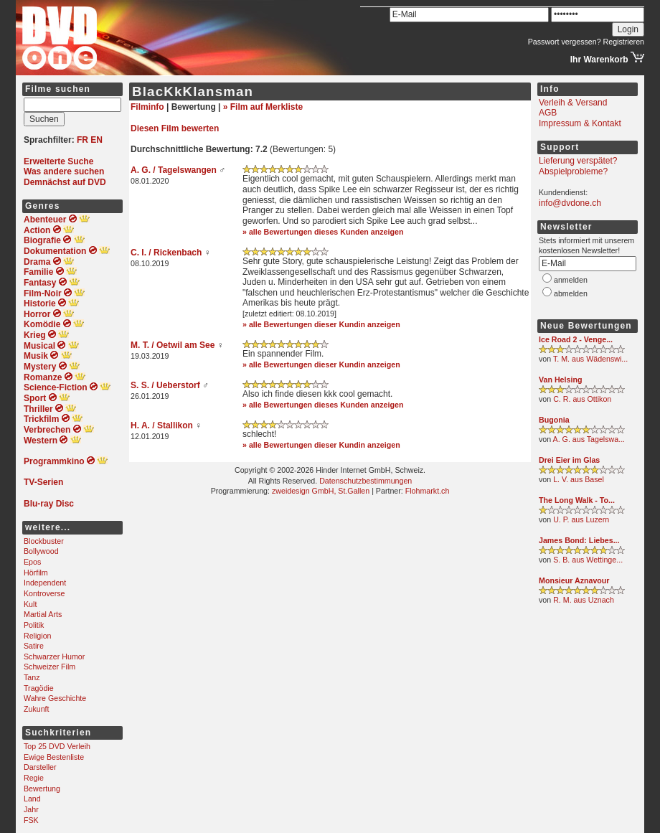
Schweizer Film (49, 666)
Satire (34, 645)
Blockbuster (44, 541)
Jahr (31, 809)
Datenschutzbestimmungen (365, 480)
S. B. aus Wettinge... (588, 559)
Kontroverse (44, 593)
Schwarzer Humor (54, 656)
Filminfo (147, 107)
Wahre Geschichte (55, 698)
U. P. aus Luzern (581, 519)
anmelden (571, 280)
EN (96, 140)
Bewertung (42, 788)
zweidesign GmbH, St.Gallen (320, 490)
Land (32, 798)
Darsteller (40, 767)
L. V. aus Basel (578, 479)
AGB (548, 113)
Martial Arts (43, 614)
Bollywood (41, 551)
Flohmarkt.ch (427, 490)
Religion (38, 635)
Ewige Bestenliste (54, 757)
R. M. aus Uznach (583, 600)
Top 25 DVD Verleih (57, 746)
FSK (31, 820)
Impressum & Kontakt (580, 123)
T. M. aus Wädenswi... (590, 358)
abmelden (571, 293)
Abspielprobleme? (573, 171)
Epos (32, 561)
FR (82, 140)
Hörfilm (36, 572)
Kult (30, 604)
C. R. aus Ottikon (582, 399)
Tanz (32, 677)
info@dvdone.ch (570, 203)
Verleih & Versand (573, 103)
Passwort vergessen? (564, 41)
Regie (34, 777)
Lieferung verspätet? (578, 161)
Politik (34, 625)
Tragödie (39, 688)
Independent (45, 582)
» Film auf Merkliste (263, 107)
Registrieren (623, 41)
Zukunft (37, 709)
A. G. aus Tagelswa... (589, 439)
